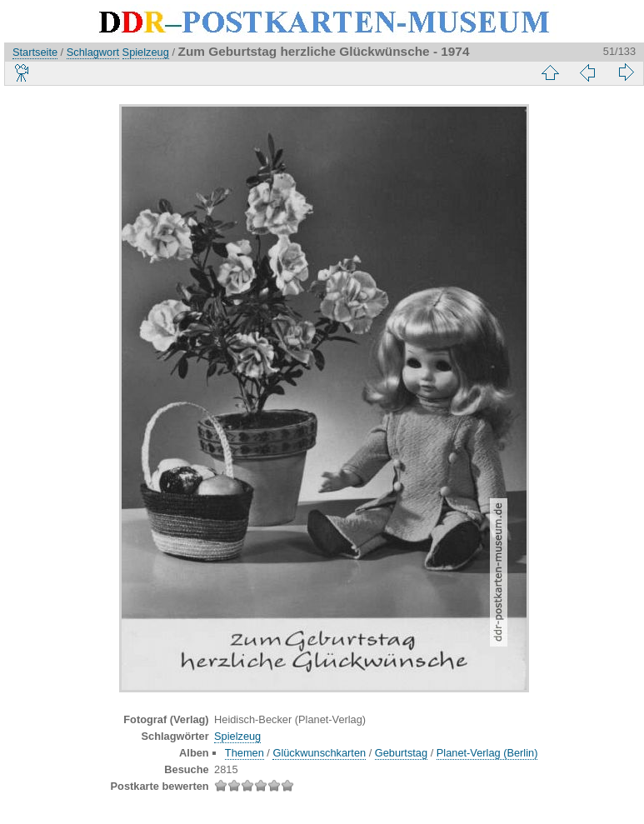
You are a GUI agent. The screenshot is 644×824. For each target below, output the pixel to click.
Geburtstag (401, 753)
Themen (244, 753)
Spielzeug (145, 52)
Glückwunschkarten (319, 753)
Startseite (34, 52)
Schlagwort (93, 52)
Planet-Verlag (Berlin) (487, 753)
